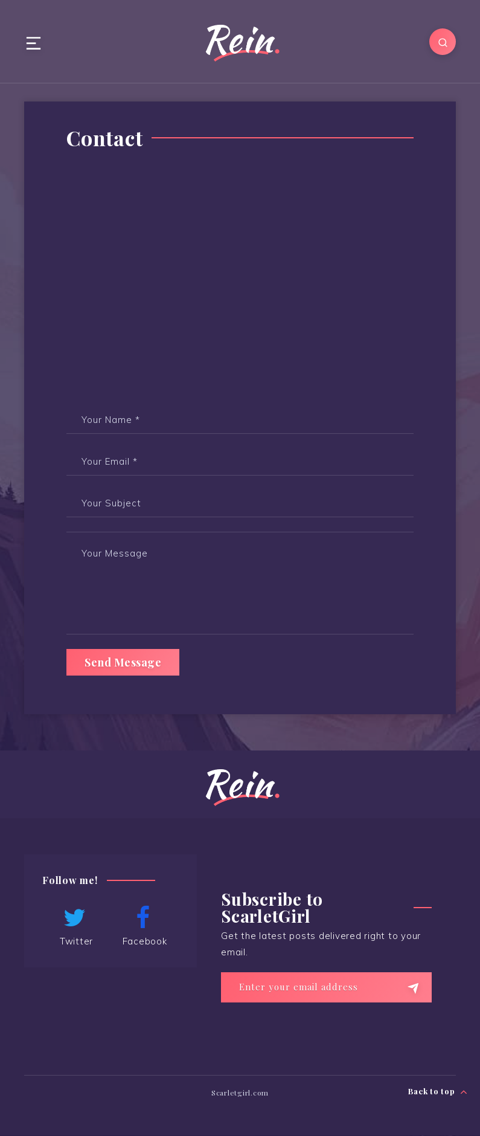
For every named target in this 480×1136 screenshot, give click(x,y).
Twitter (74, 926)
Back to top (438, 1091)
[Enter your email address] (326, 987)
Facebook (143, 926)
